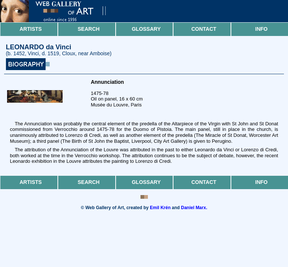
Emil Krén (160, 207)
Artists (31, 29)
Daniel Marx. (194, 207)
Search (89, 29)
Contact (203, 29)
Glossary (146, 29)
